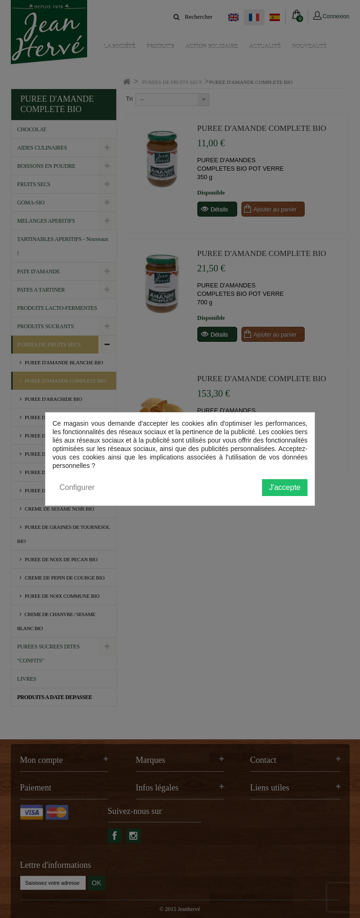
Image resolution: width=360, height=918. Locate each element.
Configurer (77, 487)
